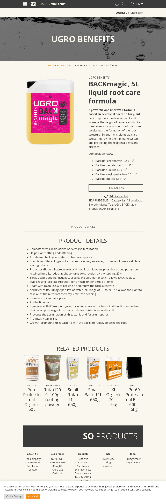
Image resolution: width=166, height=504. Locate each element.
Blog (108, 462)
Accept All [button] (33, 496)
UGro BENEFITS (99, 77)
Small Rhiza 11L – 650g (73, 397)
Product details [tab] (83, 227)
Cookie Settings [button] (14, 496)
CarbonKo (57, 473)
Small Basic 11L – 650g (93, 394)
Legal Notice (133, 462)
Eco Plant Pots (83, 469)
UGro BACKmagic (125, 204)
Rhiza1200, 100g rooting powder (52, 397)
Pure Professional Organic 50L (32, 399)
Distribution (136, 12)
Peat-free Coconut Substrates (83, 462)
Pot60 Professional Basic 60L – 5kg (134, 399)
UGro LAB (57, 469)
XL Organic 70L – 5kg (113, 397)
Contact (32, 469)
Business (121, 12)
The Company (33, 458)
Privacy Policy (133, 458)
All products (134, 200)
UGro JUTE (58, 466)
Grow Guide (108, 458)
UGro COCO (32, 385)
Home (51, 65)
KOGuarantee (32, 462)
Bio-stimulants (65, 65)
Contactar (115, 188)
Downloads (108, 466)
